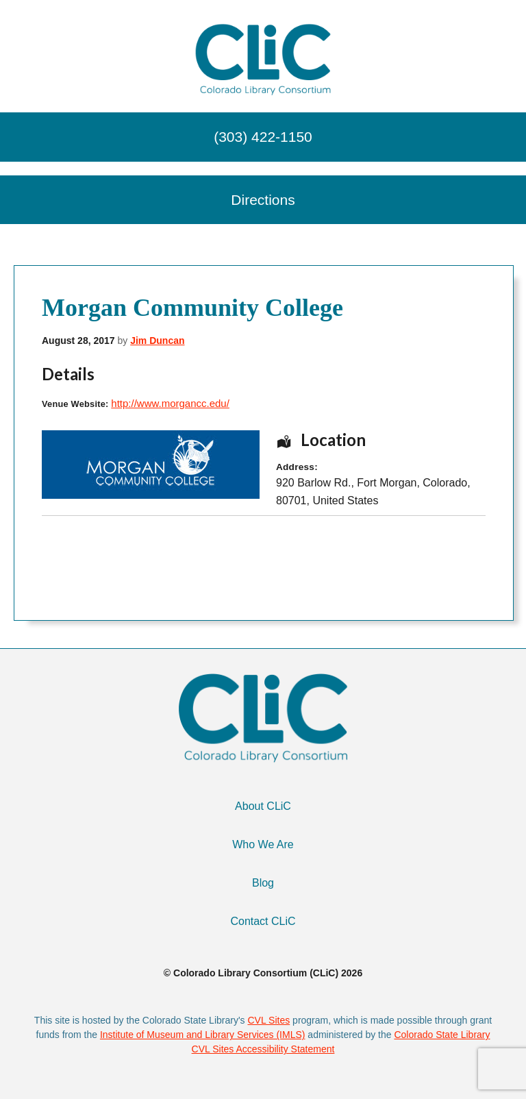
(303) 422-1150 (263, 137)
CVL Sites (268, 1020)
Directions (263, 200)
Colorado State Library (442, 1034)
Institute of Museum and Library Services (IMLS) (202, 1034)
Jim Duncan (157, 340)
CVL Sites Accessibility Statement (263, 1049)
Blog (263, 883)
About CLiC (263, 806)
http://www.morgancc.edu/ (170, 403)
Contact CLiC (262, 921)
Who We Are (263, 844)
